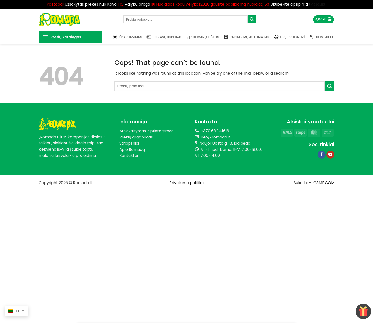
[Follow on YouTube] (330, 155)
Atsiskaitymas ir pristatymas (146, 131)
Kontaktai (322, 37)
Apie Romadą (132, 149)
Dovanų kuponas (164, 37)
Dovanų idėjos (203, 37)
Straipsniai (129, 143)
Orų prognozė (290, 37)
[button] (323, 19)
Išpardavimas (127, 37)
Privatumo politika (186, 182)
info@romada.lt (214, 137)
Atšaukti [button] (318, 4)
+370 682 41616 (215, 131)
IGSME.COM (323, 182)
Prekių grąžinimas (136, 137)
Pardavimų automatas (246, 37)
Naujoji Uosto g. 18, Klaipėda (224, 143)
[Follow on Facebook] (322, 155)
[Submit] (252, 19)
